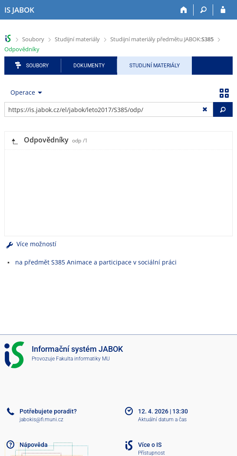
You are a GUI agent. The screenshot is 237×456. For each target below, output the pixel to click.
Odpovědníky (22, 49)
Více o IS (149, 444)
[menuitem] (24, 92)
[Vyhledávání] (203, 10)
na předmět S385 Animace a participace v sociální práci (96, 262)
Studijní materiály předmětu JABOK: (162, 39)
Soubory (33, 39)
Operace (22, 92)
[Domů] (184, 10)
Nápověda (34, 444)
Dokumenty (89, 66)
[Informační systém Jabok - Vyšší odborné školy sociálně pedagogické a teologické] (19, 10)
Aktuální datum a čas (162, 419)
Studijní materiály (77, 39)
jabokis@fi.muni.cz (41, 419)
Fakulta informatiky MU (83, 359)
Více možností (30, 244)
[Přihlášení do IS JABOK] (223, 10)
